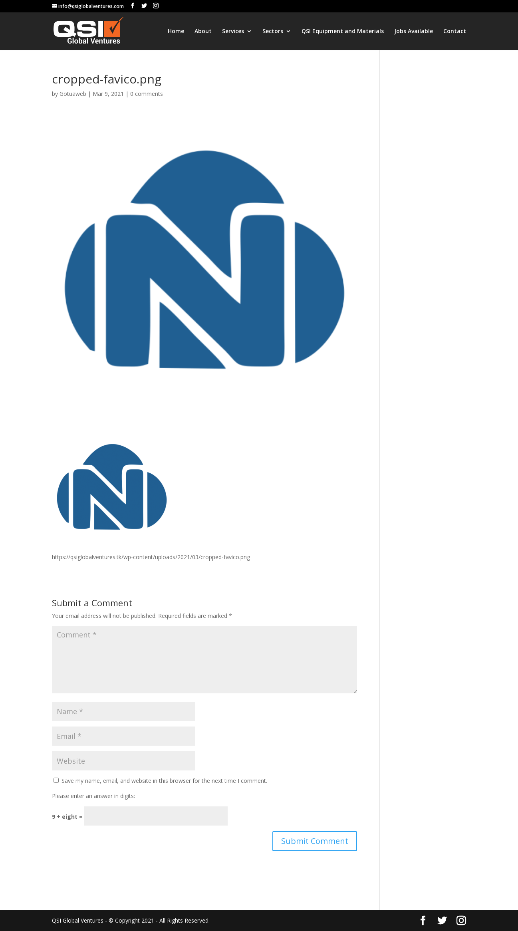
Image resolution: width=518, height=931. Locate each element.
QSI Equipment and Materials (343, 31)
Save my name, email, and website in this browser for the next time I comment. (164, 780)
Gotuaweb (73, 93)
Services (233, 31)
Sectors (272, 31)
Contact (454, 31)
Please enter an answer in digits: (93, 796)
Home (176, 31)
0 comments (146, 93)
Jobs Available (413, 31)
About (203, 31)
